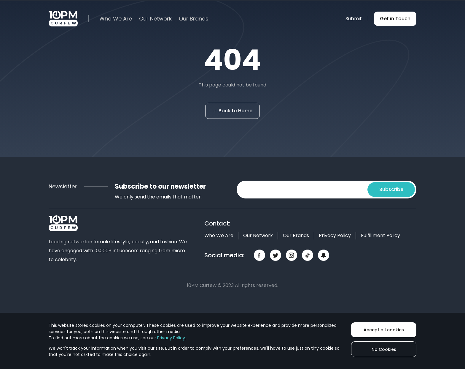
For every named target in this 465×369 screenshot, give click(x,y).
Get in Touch (395, 18)
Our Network (155, 18)
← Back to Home (232, 110)
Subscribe (391, 189)
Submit (353, 18)
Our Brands (193, 18)
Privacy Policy (335, 235)
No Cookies (384, 349)
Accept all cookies (384, 330)
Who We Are (115, 18)
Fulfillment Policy (380, 235)
